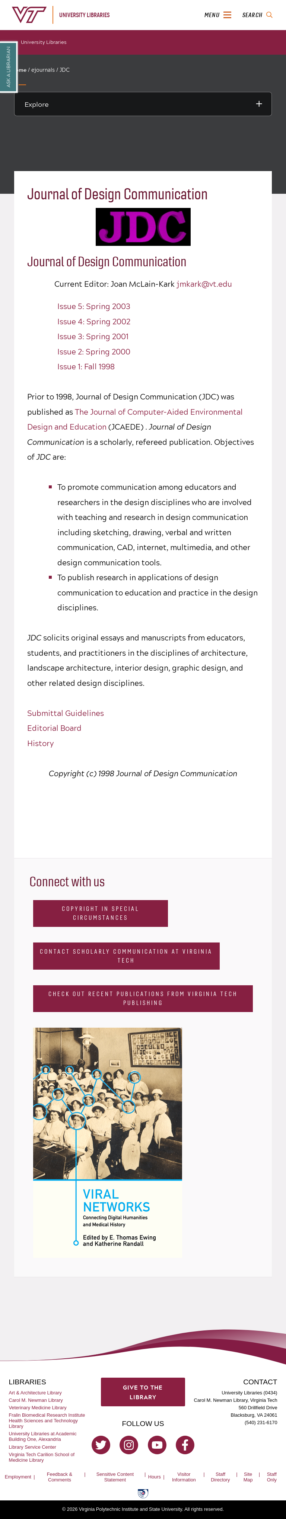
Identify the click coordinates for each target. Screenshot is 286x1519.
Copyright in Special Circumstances (100, 913)
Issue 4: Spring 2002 (93, 321)
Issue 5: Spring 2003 (93, 306)
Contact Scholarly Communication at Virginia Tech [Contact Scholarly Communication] (126, 956)
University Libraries (44, 42)
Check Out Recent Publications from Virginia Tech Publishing (143, 998)
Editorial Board (54, 728)
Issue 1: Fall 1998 (86, 366)
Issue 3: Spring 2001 (92, 336)
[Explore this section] (142, 104)
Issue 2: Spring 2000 (93, 351)
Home (18, 70)
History (40, 743)
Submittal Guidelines (65, 713)
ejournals (43, 69)
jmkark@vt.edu (204, 284)
